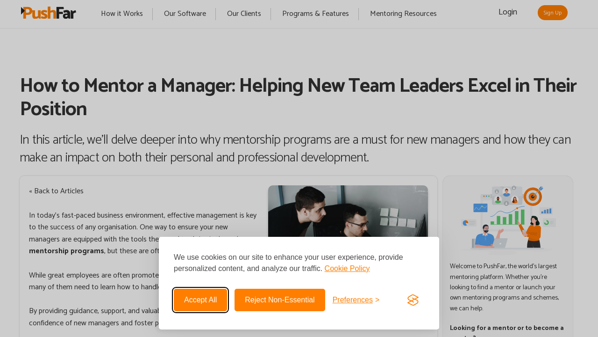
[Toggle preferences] (356, 300)
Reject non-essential (279, 300)
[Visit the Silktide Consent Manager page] (413, 300)
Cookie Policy (347, 268)
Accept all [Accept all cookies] (200, 300)
